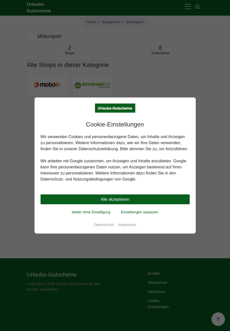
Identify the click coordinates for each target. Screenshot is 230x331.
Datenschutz (104, 225)
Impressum (127, 225)
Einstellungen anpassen (139, 212)
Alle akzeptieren (115, 199)
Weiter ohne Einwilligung (91, 212)
